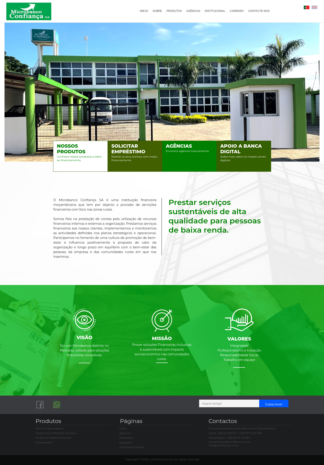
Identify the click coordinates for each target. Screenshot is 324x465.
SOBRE (157, 11)
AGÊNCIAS (193, 11)
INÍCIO (144, 11)
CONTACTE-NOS (259, 11)
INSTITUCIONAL (215, 11)
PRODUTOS (174, 11)
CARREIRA (237, 11)
